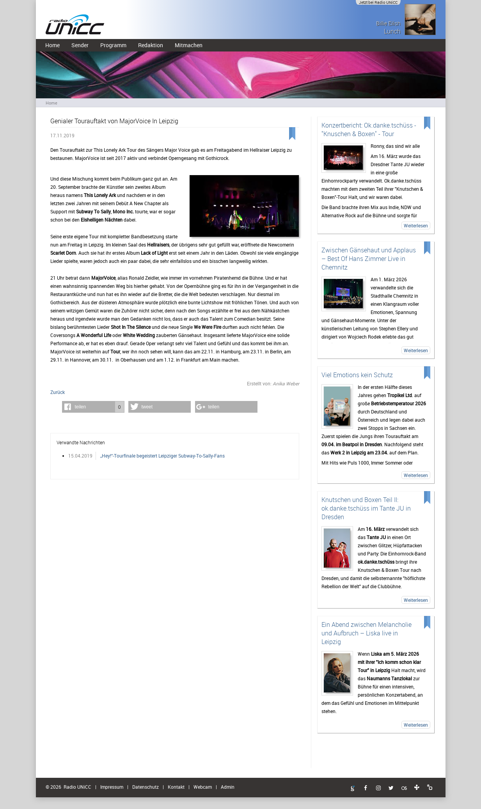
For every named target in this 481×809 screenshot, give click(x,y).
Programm (113, 45)
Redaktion (150, 45)
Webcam (202, 787)
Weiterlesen (416, 225)
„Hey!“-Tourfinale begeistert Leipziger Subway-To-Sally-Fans (162, 455)
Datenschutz (145, 787)
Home (52, 45)
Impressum (111, 787)
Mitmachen (188, 45)
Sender (80, 45)
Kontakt (176, 787)
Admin (227, 787)
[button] (93, 407)
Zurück (57, 392)
